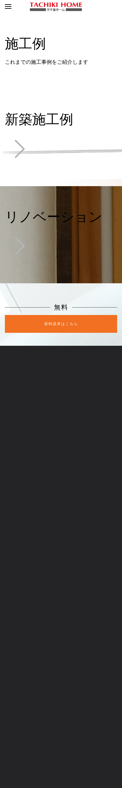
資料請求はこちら (61, 324)
